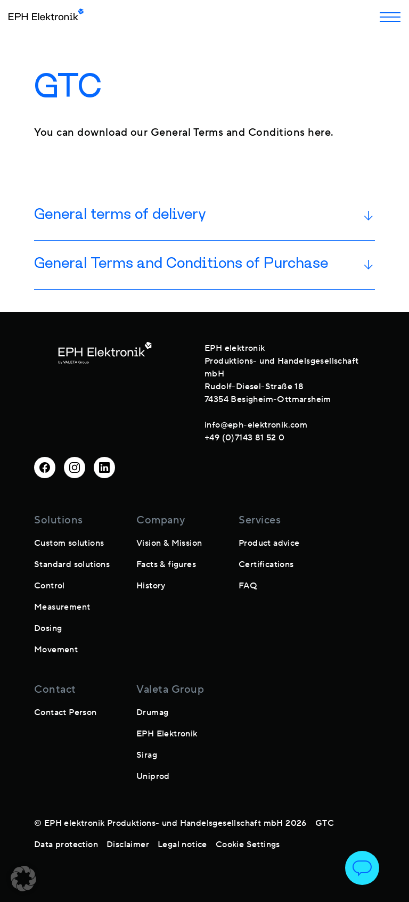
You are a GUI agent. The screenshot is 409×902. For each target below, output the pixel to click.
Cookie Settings (248, 844)
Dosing (48, 628)
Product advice (269, 543)
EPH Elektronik (167, 733)
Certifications (266, 564)
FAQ (248, 585)
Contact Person (65, 712)
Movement (56, 649)
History (151, 585)
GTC (324, 823)
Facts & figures (166, 564)
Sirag (146, 755)
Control (49, 585)
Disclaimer (128, 844)
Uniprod (153, 776)
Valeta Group (170, 689)
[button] (23, 878)
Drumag (152, 712)
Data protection (66, 844)
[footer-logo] (105, 391)
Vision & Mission (169, 543)
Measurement (62, 607)
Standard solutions (72, 564)
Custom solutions (69, 543)
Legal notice (182, 844)
